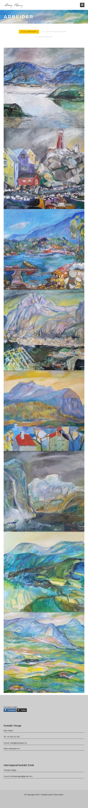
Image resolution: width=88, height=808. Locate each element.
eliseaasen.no (14, 748)
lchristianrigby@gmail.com (21, 776)
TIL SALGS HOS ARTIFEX (54, 32)
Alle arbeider (29, 32)
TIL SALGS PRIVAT (44, 37)
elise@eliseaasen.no (18, 743)
